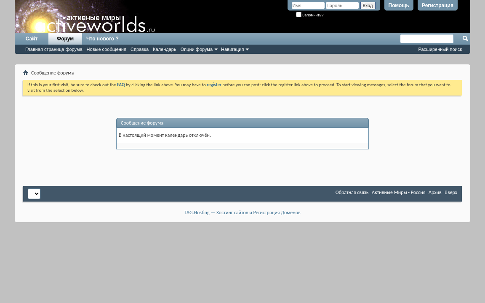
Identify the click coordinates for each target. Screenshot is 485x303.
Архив (435, 192)
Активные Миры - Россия (398, 192)
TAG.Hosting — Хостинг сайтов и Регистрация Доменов (242, 212)
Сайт (32, 39)
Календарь (164, 49)
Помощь (399, 5)
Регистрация (437, 5)
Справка (140, 49)
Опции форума (197, 49)
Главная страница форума (54, 49)
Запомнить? (310, 15)
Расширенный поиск (440, 49)
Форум (65, 39)
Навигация (232, 49)
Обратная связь (352, 192)
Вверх (451, 192)
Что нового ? (102, 39)
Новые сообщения (106, 49)
